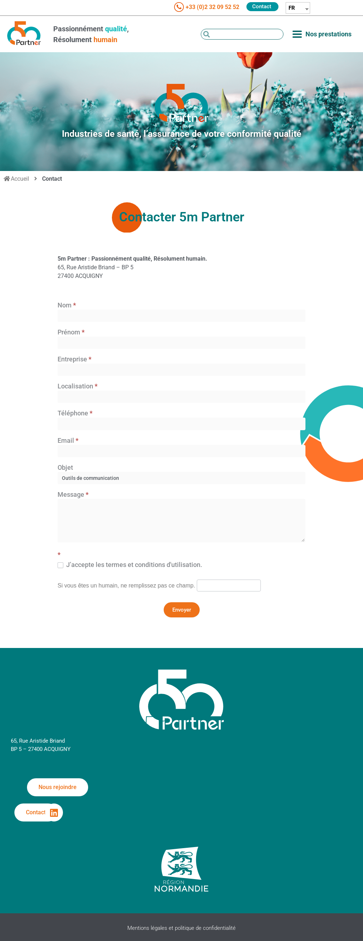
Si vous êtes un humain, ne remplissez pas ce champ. (126, 586)
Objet (65, 467)
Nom (67, 305)
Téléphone (75, 413)
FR (292, 8)
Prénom (71, 332)
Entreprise (74, 359)
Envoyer (181, 610)
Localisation (77, 386)
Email (68, 440)
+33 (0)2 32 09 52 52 (212, 7)
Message (73, 494)
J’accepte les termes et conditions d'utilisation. (130, 564)
